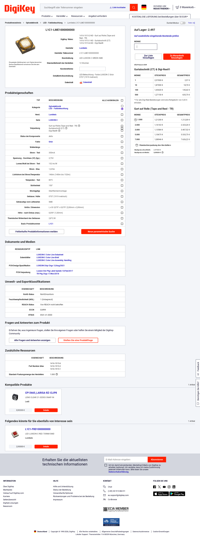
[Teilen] (191, 23)
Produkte (46, 16)
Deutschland (40, 532)
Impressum (58, 500)
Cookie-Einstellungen (161, 532)
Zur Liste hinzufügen (148, 56)
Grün (51, 142)
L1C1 (51, 224)
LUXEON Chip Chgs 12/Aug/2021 (51, 266)
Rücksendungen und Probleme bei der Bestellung (73, 496)
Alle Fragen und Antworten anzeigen (32, 340)
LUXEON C (53, 120)
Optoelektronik (32, 23)
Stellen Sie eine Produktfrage (78, 340)
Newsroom (7, 506)
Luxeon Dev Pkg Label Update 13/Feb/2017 (55, 271)
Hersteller (60, 16)
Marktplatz (7, 490)
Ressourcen (77, 16)
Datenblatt (85, 82)
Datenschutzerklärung (118, 472)
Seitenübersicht (9, 500)
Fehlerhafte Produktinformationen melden (36, 231)
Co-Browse (110, 499)
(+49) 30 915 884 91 (114, 491)
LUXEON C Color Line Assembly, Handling (54, 260)
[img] (20, 9)
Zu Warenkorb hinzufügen (177, 56)
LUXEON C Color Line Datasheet (50, 255)
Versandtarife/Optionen (63, 493)
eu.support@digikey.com (116, 495)
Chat (107, 487)
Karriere (6, 496)
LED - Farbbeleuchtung (52, 23)
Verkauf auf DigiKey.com (13, 493)
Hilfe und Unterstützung (63, 486)
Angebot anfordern (97, 16)
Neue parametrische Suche (101, 231)
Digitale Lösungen (10, 503)
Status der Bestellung (62, 490)
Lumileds (83, 48)
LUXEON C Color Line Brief (48, 257)
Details (46, 410)
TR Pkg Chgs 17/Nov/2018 (48, 274)
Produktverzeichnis (13, 23)
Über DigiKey (8, 486)
